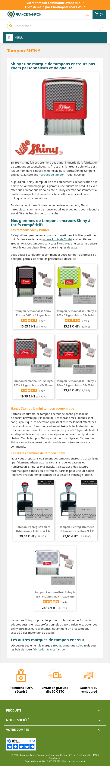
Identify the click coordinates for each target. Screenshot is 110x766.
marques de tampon (52, 174)
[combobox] (55, 26)
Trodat (57, 645)
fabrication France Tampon (49, 649)
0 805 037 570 (53, 761)
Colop (79, 645)
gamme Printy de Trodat (57, 239)
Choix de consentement (73, 761)
